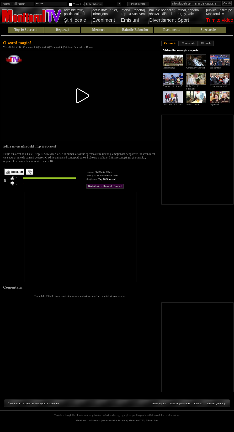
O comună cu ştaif (218, 86)
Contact (198, 403)
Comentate (188, 43)
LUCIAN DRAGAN (173, 104)
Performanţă (169, 67)
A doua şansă (192, 104)
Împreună (214, 104)
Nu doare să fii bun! (172, 86)
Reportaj (62, 30)
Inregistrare (138, 3)
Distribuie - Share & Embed (105, 186)
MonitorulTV (136, 420)
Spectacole (208, 30)
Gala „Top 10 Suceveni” (192, 87)
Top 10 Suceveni (25, 30)
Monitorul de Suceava (88, 420)
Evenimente (171, 30)
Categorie (170, 43)
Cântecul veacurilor (195, 67)
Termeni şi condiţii (216, 403)
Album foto (152, 420)
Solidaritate (215, 67)
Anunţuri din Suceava (114, 420)
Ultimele (206, 43)
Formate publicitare (180, 403)
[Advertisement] (45, 237)
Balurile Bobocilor (135, 30)
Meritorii (98, 30)
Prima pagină (158, 403)
